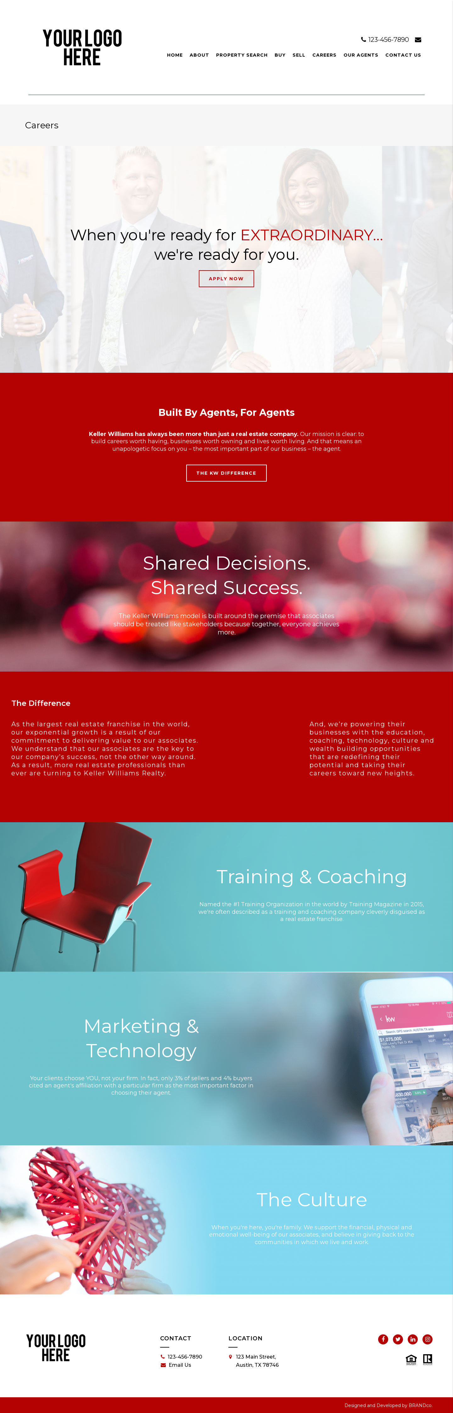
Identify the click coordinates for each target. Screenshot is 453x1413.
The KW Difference (226, 473)
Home (175, 55)
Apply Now (226, 279)
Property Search (242, 55)
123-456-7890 (386, 39)
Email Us (176, 1365)
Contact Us (403, 55)
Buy (280, 55)
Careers (324, 55)
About (199, 55)
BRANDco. (421, 1405)
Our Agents (361, 55)
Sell (299, 55)
